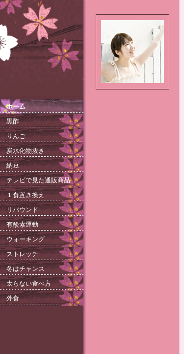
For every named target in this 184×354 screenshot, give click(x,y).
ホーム (16, 106)
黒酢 (12, 121)
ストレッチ (22, 254)
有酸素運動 (22, 224)
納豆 (12, 165)
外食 (12, 298)
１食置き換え (25, 195)
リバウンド (22, 209)
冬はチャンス (25, 268)
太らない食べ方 (28, 283)
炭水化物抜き (25, 150)
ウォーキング (25, 239)
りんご (16, 136)
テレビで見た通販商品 (38, 180)
